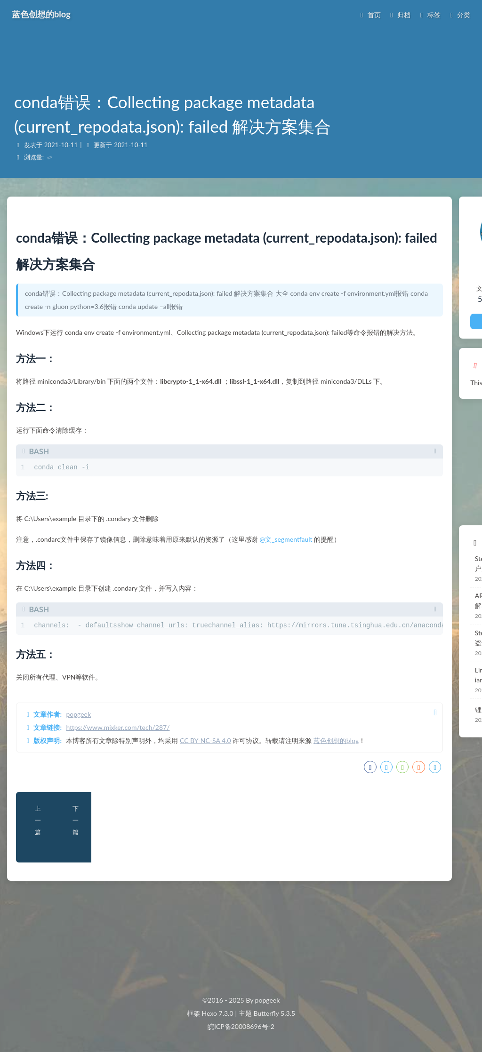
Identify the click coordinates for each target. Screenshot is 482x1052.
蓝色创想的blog (56, 809)
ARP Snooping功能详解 (410, 589)
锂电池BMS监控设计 (407, 693)
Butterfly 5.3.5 (274, 1013)
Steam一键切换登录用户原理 (418, 558)
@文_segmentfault (296, 581)
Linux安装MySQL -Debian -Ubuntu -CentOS (418, 658)
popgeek (88, 769)
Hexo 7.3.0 (217, 1013)
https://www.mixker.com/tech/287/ (128, 782)
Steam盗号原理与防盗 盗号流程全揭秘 (419, 621)
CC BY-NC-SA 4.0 (215, 795)
